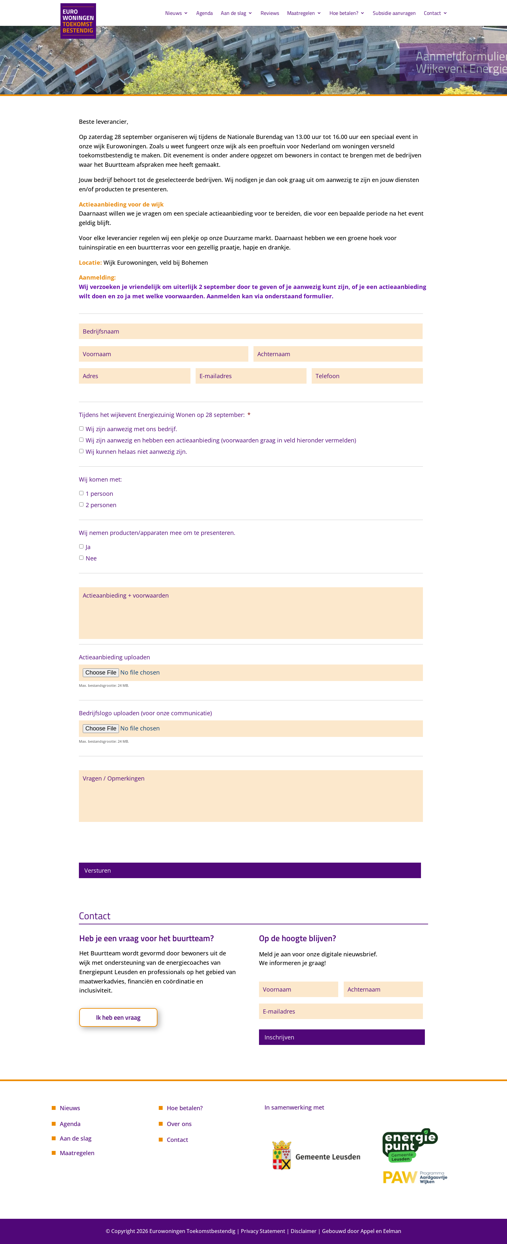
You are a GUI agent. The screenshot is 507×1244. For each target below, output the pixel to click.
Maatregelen (301, 14)
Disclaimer (304, 1231)
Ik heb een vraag (118, 1017)
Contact (432, 14)
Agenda (204, 14)
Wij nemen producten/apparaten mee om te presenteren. (157, 533)
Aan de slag (233, 14)
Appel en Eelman (381, 1231)
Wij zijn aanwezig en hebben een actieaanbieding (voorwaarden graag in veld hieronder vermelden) (221, 440)
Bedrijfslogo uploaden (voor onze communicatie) (145, 713)
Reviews (270, 14)
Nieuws (173, 14)
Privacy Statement (263, 1231)
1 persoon (99, 493)
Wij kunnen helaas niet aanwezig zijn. (136, 451)
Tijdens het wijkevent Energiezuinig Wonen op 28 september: (165, 415)
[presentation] (128, 839)
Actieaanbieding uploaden (114, 657)
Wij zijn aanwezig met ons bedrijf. (131, 429)
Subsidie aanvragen (394, 14)
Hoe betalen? (343, 14)
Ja (88, 547)
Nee (91, 558)
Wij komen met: (100, 479)
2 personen (101, 505)
